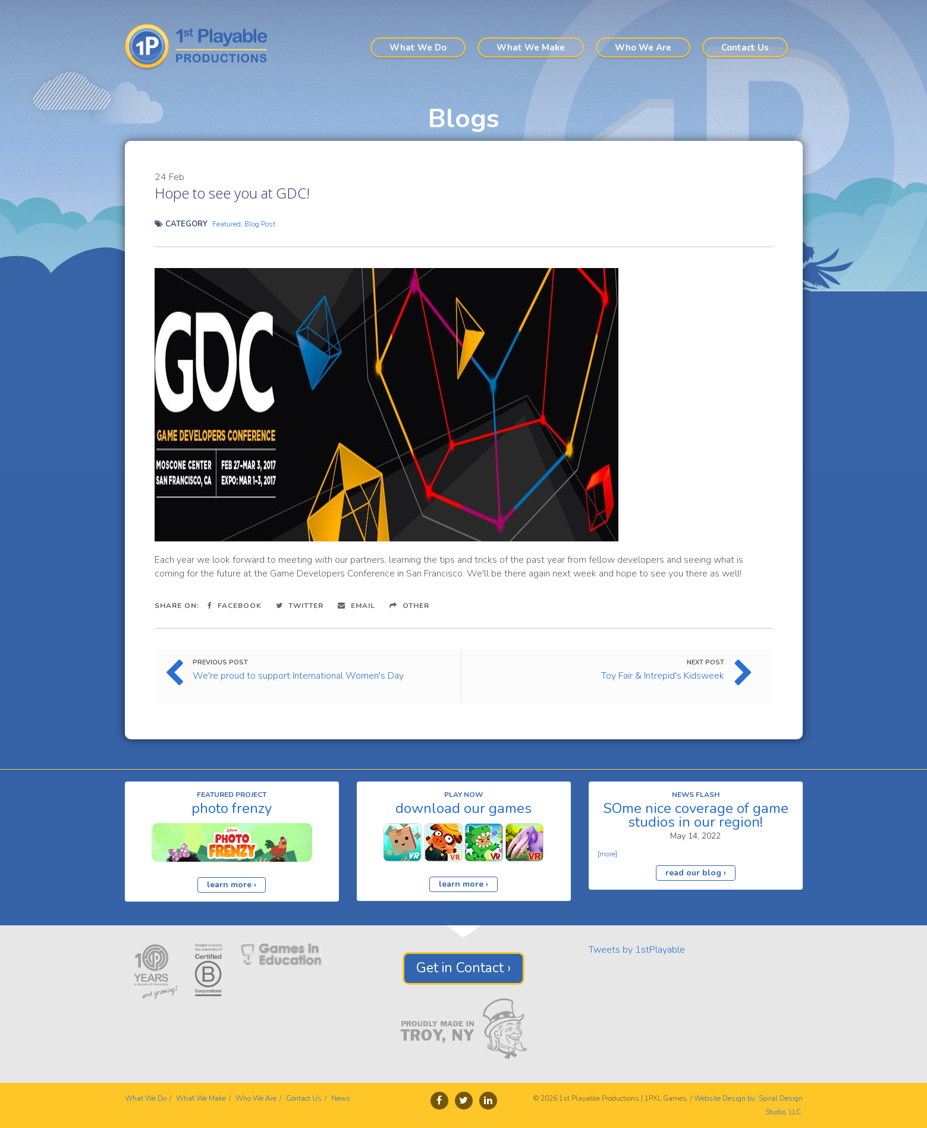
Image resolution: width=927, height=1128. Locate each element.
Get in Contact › (463, 968)
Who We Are (643, 47)
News (340, 1098)
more (607, 854)
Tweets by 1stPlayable (637, 949)
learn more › (231, 884)
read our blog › (695, 872)
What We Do (418, 47)
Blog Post (259, 224)
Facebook (235, 605)
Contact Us (745, 47)
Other (409, 605)
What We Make (531, 47)
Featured (226, 224)
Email (356, 605)
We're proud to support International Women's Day (298, 675)
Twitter (299, 605)
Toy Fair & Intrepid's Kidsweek (662, 675)
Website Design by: (725, 1098)
